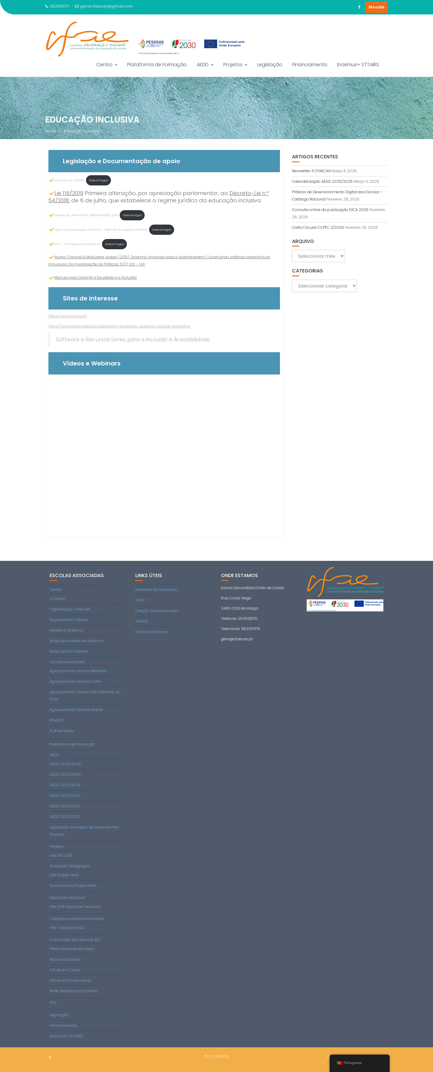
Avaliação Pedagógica (70, 865)
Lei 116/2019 (68, 193)
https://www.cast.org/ (67, 315)
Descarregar (98, 180)
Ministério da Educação (156, 589)
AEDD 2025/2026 (65, 763)
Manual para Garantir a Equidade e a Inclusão (95, 277)
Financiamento (309, 64)
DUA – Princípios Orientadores (74, 244)
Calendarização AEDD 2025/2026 (322, 181)
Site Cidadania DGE (67, 927)
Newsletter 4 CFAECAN (311, 170)
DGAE (140, 600)
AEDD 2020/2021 (64, 816)
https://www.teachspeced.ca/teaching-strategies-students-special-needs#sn (119, 326)
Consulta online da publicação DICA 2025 (330, 209)
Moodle (376, 7)
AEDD (203, 64)
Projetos (232, 64)
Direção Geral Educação (156, 610)
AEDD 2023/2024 (65, 785)
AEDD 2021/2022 (64, 806)
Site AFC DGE (61, 855)
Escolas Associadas (68, 661)
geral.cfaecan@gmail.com (104, 6)
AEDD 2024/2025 (65, 774)
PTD (53, 1002)
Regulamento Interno (69, 619)
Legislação (269, 64)
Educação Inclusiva (67, 897)
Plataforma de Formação (157, 64)
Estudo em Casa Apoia (70, 980)
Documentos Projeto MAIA (73, 885)
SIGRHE (141, 621)
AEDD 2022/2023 (65, 795)
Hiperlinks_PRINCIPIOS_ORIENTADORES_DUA (83, 215)
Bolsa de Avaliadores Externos (76, 640)
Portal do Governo (151, 631)
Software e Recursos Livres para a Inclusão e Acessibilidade (133, 339)
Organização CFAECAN (70, 609)
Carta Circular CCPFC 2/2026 (318, 227)
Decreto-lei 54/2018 (66, 180)
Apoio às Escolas (65, 959)
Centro (104, 64)
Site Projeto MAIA (64, 875)
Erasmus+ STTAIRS (358, 64)
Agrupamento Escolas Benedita (78, 670)
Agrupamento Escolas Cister (75, 681)
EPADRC (57, 720)
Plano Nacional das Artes (72, 948)
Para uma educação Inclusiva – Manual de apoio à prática (97, 229)
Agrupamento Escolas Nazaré (76, 709)
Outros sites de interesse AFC (75, 939)
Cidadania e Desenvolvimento (77, 918)
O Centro (57, 598)
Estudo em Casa (64, 969)
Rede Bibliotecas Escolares (74, 990)
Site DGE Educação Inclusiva (75, 906)
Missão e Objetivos (67, 630)
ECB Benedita (61, 730)
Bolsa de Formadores (69, 651)
